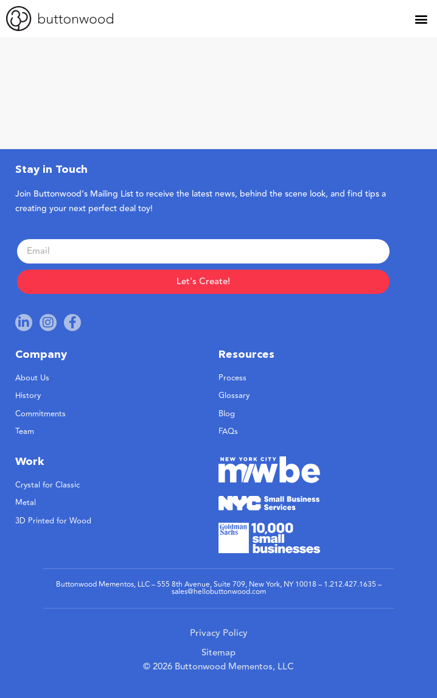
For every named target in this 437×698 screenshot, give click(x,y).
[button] (421, 19)
